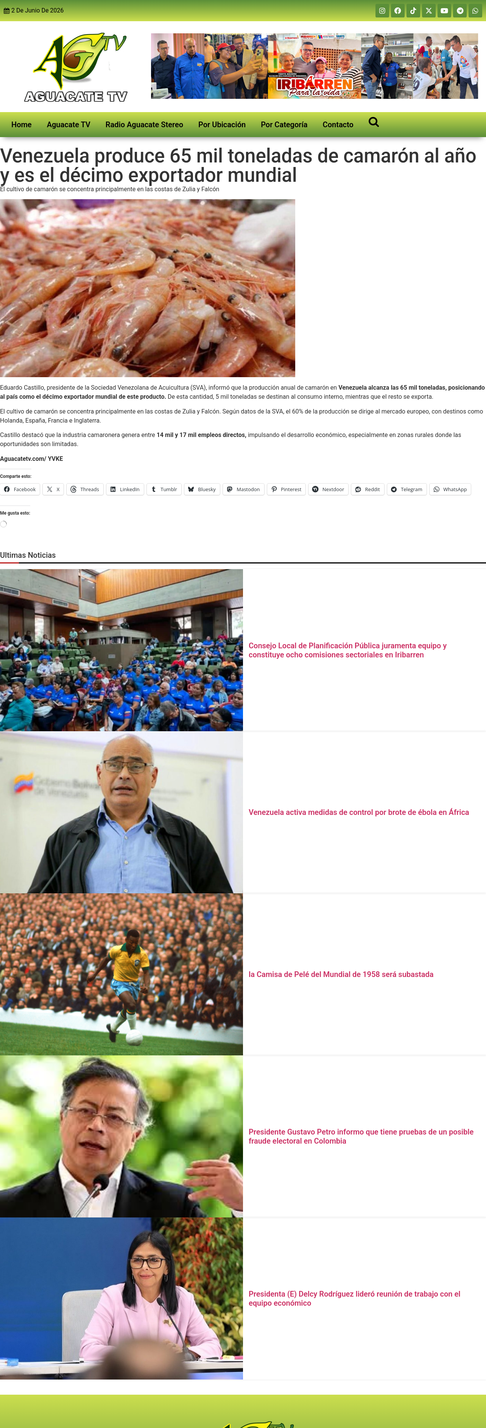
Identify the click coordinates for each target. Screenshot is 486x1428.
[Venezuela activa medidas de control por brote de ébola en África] (121, 812)
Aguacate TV (68, 124)
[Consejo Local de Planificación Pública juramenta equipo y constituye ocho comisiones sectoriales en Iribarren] (121, 650)
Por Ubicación (222, 124)
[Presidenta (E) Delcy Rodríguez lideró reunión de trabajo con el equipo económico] (121, 1298)
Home (21, 124)
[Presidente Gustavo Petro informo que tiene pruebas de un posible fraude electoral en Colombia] (121, 1136)
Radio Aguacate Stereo (144, 124)
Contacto (338, 124)
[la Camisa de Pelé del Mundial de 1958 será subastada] (121, 974)
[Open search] (374, 121)
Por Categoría (284, 124)
